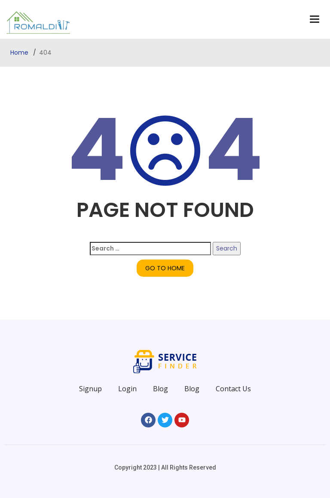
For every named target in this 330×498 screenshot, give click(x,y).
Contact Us (233, 388)
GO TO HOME (165, 268)
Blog (160, 388)
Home (20, 52)
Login (127, 388)
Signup (90, 388)
